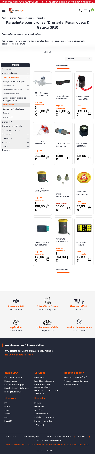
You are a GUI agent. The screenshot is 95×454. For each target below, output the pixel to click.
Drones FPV (39, 406)
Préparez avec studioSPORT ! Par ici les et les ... (47, 1)
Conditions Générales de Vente (47, 440)
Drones (37, 403)
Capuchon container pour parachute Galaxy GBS (83, 193)
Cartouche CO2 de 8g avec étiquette (63, 144)
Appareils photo (41, 413)
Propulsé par (40, 451)
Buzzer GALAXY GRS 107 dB (82, 144)
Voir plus (47, 52)
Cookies (81, 436)
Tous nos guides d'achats (76, 381)
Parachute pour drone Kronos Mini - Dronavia (63, 97)
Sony (6, 410)
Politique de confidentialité (59, 436)
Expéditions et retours (44, 381)
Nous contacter (71, 384)
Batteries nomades (43, 421)
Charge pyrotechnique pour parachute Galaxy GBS (63, 195)
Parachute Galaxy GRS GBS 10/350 (62, 240)
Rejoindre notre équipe (14, 384)
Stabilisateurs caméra (44, 417)
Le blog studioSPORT (13, 392)
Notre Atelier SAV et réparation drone (42, 385)
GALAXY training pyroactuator (42, 243)
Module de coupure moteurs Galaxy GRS (83, 243)
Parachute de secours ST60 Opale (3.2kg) (82, 97)
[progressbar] (63, 68)
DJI (5, 403)
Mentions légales (31, 436)
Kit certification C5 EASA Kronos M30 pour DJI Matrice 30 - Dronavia (41, 94)
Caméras (38, 410)
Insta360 (8, 421)
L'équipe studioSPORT (13, 377)
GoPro (7, 406)
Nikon (6, 417)
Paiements (39, 377)
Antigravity (39, 424)
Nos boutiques (10, 381)
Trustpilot (6, 150)
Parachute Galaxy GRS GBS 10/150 (42, 189)
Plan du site (11, 436)
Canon (7, 413)
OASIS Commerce (53, 451)
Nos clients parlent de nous (16, 388)
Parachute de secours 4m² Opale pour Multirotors (41, 142)
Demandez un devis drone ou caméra (46, 391)
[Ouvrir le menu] (3, 10)
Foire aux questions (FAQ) (75, 377)
